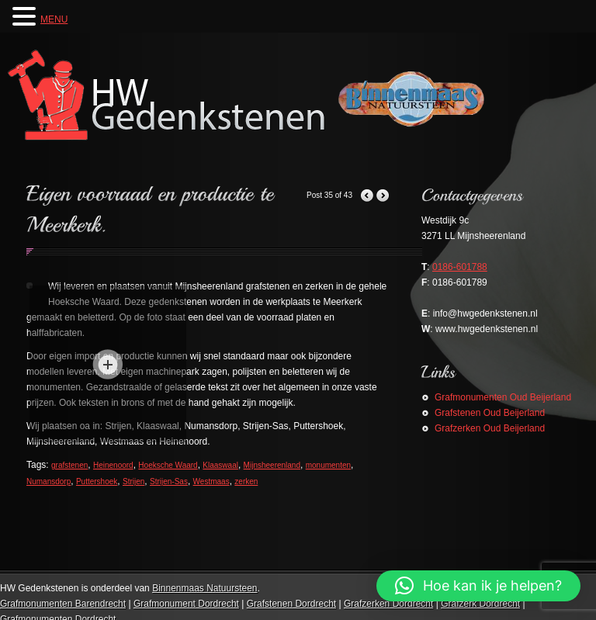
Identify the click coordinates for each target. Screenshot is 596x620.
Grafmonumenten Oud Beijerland (503, 397)
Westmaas (211, 481)
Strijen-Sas (169, 481)
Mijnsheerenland (272, 465)
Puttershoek (96, 481)
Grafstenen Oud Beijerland (490, 412)
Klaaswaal (220, 465)
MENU (54, 19)
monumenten (328, 465)
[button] (478, 585)
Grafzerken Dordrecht (388, 603)
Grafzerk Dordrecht (480, 603)
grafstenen (69, 465)
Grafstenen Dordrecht (291, 603)
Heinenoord (113, 465)
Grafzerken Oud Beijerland (490, 428)
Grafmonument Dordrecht (186, 603)
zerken (246, 481)
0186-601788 (459, 267)
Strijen (133, 481)
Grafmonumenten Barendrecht (63, 603)
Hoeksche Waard (167, 465)
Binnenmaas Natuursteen (204, 588)
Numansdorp (48, 481)
